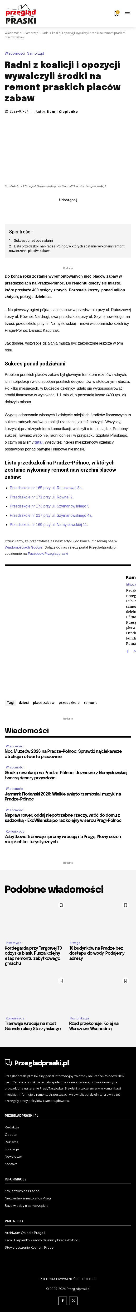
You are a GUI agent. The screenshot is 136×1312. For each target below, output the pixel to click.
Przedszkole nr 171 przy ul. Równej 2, (42, 497)
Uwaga (75, 943)
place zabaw (43, 702)
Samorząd (32, 33)
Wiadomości (13, 33)
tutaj (38, 442)
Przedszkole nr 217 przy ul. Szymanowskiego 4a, (51, 515)
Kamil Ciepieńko (62, 111)
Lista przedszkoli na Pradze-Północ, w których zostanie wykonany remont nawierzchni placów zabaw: (67, 248)
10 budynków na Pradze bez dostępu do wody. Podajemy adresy (96, 953)
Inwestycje (13, 943)
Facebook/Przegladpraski (48, 553)
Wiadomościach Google (23, 547)
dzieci (24, 702)
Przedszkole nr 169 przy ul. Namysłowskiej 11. (49, 524)
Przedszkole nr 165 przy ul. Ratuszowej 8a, (46, 488)
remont (90, 702)
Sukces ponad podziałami (33, 240)
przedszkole (69, 702)
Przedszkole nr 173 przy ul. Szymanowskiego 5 (49, 506)
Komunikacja (15, 831)
